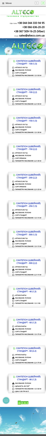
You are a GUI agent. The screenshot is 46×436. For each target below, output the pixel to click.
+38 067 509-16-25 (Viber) (29, 31)
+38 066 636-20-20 (33, 27)
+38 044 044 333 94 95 (31, 23)
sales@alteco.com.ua (32, 35)
